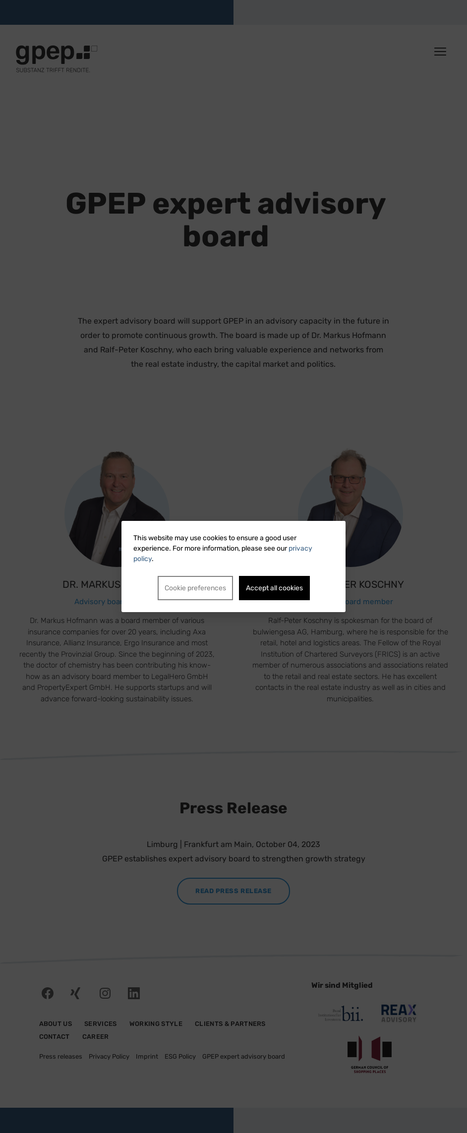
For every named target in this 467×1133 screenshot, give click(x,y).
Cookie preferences (195, 588)
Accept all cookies (274, 588)
